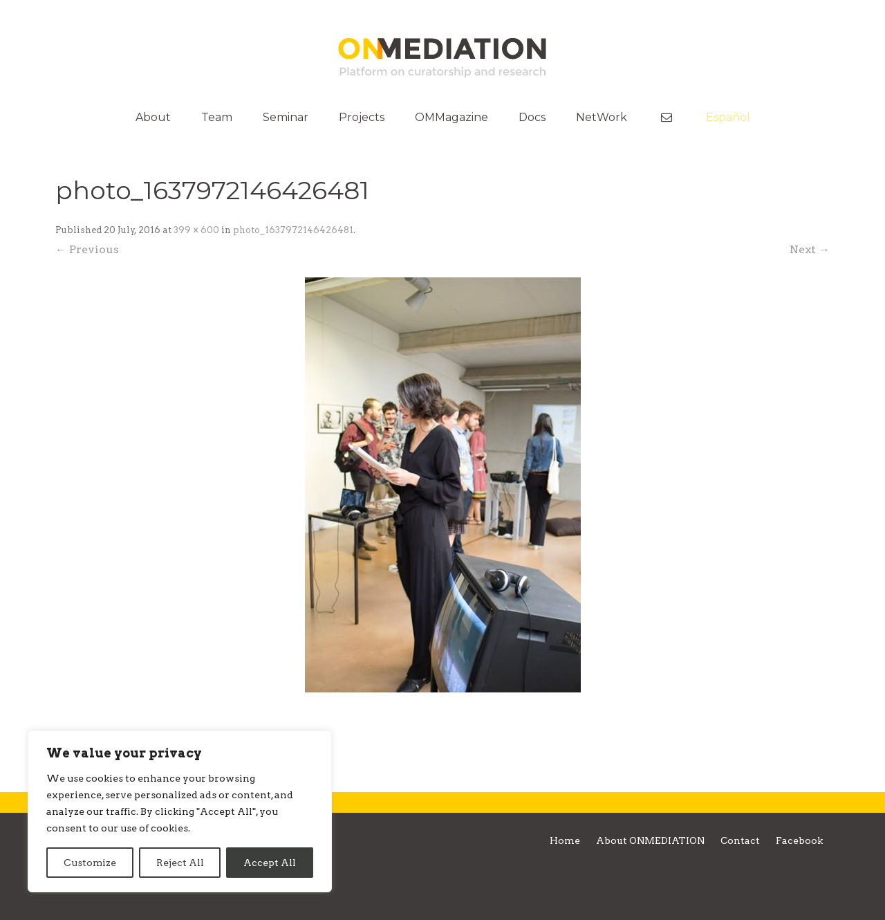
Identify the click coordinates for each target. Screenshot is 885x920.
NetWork (601, 117)
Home (565, 840)
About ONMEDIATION (650, 840)
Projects (361, 117)
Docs (532, 117)
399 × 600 (196, 230)
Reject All (180, 862)
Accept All (269, 862)
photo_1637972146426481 (293, 230)
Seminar (285, 117)
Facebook (799, 840)
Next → (810, 249)
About (153, 117)
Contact (740, 840)
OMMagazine (451, 117)
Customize (90, 862)
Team (216, 117)
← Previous (87, 249)
